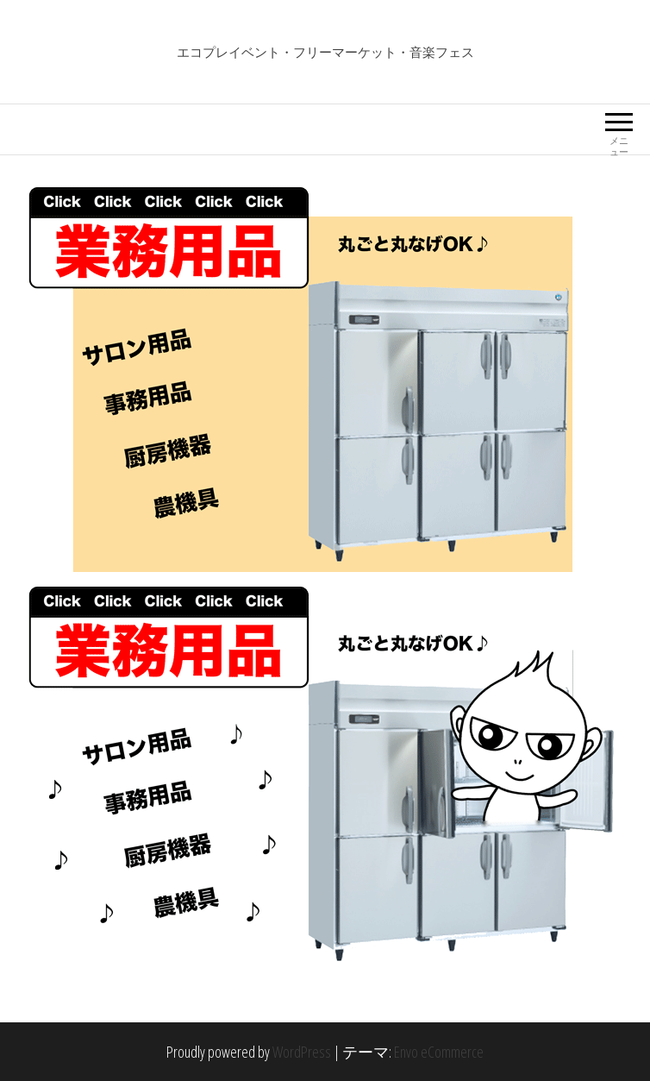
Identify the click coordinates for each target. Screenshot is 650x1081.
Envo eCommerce (439, 1051)
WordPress (301, 1051)
